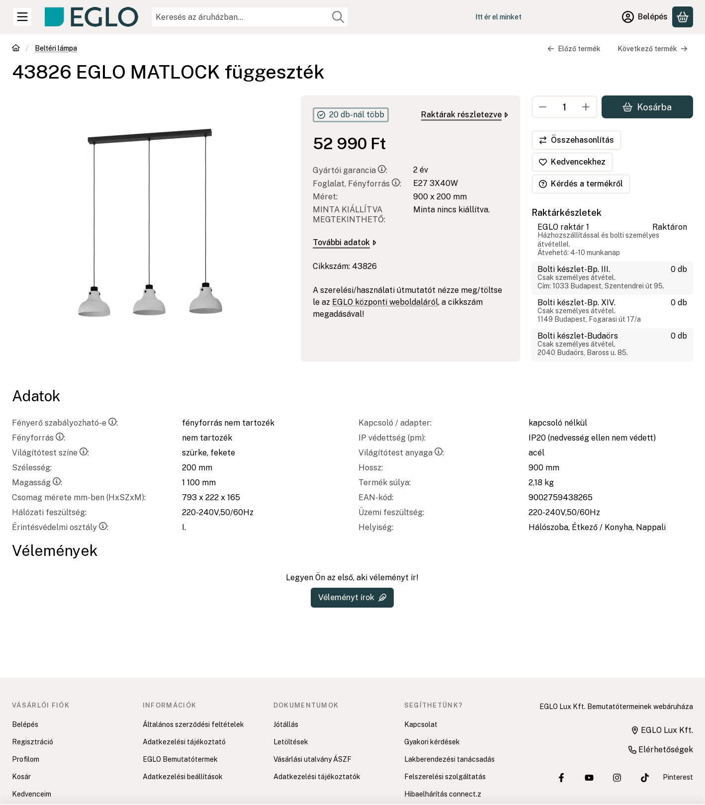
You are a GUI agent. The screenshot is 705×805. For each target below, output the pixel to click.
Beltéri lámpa (56, 48)
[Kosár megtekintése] (682, 16)
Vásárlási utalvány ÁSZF (312, 759)
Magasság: (37, 482)
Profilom (25, 759)
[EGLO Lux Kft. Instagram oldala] (617, 778)
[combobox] (249, 17)
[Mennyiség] (564, 107)
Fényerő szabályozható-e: (65, 423)
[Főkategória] (16, 49)
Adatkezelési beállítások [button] (183, 777)
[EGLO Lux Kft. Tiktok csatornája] (645, 778)
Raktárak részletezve (464, 114)
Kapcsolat (421, 724)
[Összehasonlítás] (576, 140)
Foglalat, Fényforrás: (357, 183)
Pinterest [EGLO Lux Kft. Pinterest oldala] (678, 777)
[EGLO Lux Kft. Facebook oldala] (561, 778)
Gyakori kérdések (432, 742)
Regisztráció (32, 742)
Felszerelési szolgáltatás (445, 777)
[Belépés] (644, 16)
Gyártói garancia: (350, 170)
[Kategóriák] (22, 16)
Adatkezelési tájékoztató (184, 742)
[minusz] (543, 107)
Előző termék (574, 49)
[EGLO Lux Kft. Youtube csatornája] (589, 778)
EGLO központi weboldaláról (385, 302)
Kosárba (647, 106)
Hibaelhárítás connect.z (442, 794)
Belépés (25, 724)
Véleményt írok (352, 597)
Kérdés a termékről (581, 183)
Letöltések (290, 742)
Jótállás (285, 724)
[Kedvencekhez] (572, 162)
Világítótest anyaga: (401, 452)
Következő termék (652, 49)
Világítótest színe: (50, 452)
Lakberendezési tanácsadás (449, 759)
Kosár (21, 777)
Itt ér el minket (498, 17)
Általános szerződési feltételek (193, 724)
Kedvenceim (31, 794)
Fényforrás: (38, 438)
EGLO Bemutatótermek (180, 759)
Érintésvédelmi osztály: (60, 527)
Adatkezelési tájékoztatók (316, 777)
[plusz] (587, 107)
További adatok (344, 242)
